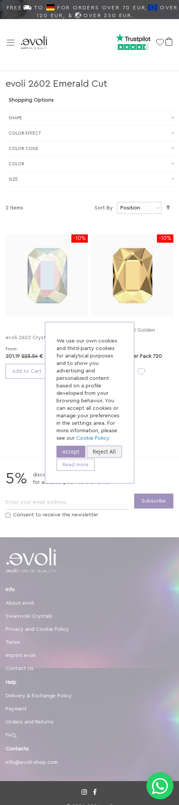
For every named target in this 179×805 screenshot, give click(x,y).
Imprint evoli (21, 655)
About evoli (20, 603)
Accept (70, 451)
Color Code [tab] (23, 148)
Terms (13, 642)
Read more (75, 464)
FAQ (11, 735)
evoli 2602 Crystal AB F (34, 337)
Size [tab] (13, 179)
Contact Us (20, 668)
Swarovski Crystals (29, 616)
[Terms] (8, 515)
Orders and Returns (30, 722)
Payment (16, 709)
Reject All (104, 451)
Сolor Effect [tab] (25, 133)
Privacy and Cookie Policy (37, 629)
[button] (139, 371)
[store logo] (43, 45)
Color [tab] (16, 164)
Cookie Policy (92, 438)
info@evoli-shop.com (32, 762)
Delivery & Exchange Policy (39, 695)
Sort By (104, 208)
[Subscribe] (153, 501)
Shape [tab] (15, 118)
